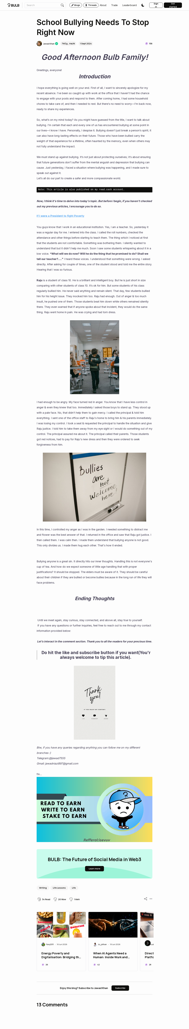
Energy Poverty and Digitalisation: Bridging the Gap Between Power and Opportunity (61, 955)
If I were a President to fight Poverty (60, 215)
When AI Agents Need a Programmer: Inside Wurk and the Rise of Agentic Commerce (110, 955)
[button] (103, 5)
